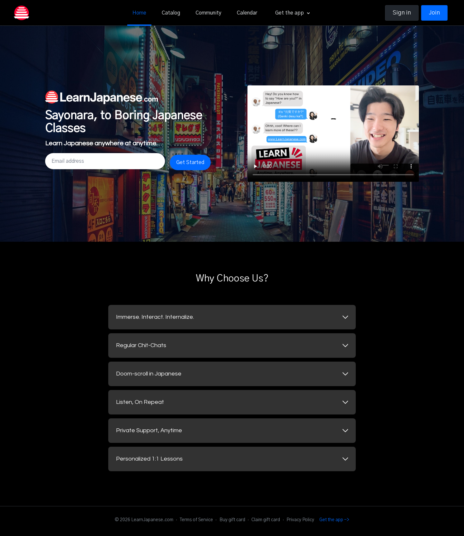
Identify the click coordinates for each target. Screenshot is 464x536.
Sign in (402, 13)
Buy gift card (232, 520)
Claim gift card (265, 520)
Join (434, 13)
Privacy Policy (300, 520)
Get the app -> (334, 520)
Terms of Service (196, 520)
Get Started (190, 162)
